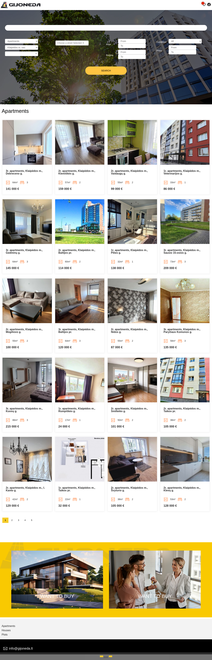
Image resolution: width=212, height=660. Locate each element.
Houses (6, 630)
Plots (5, 634)
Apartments (8, 626)
